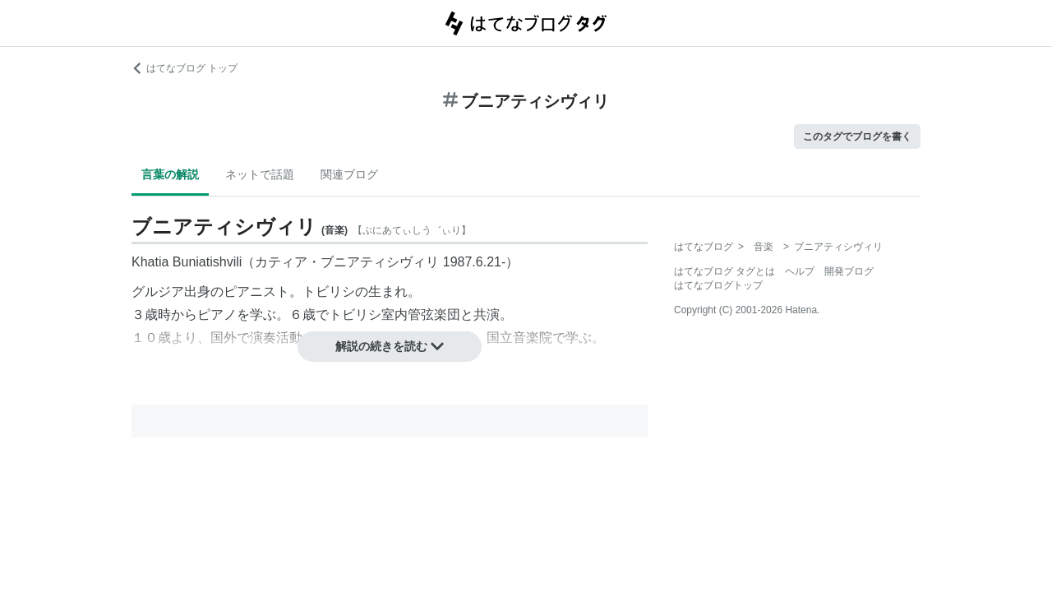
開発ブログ (849, 271)
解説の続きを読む (389, 346)
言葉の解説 (170, 174)
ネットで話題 (259, 174)
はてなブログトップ (718, 285)
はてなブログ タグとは (724, 271)
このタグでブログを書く (857, 136)
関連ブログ (349, 174)
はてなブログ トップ (185, 68)
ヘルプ (799, 271)
